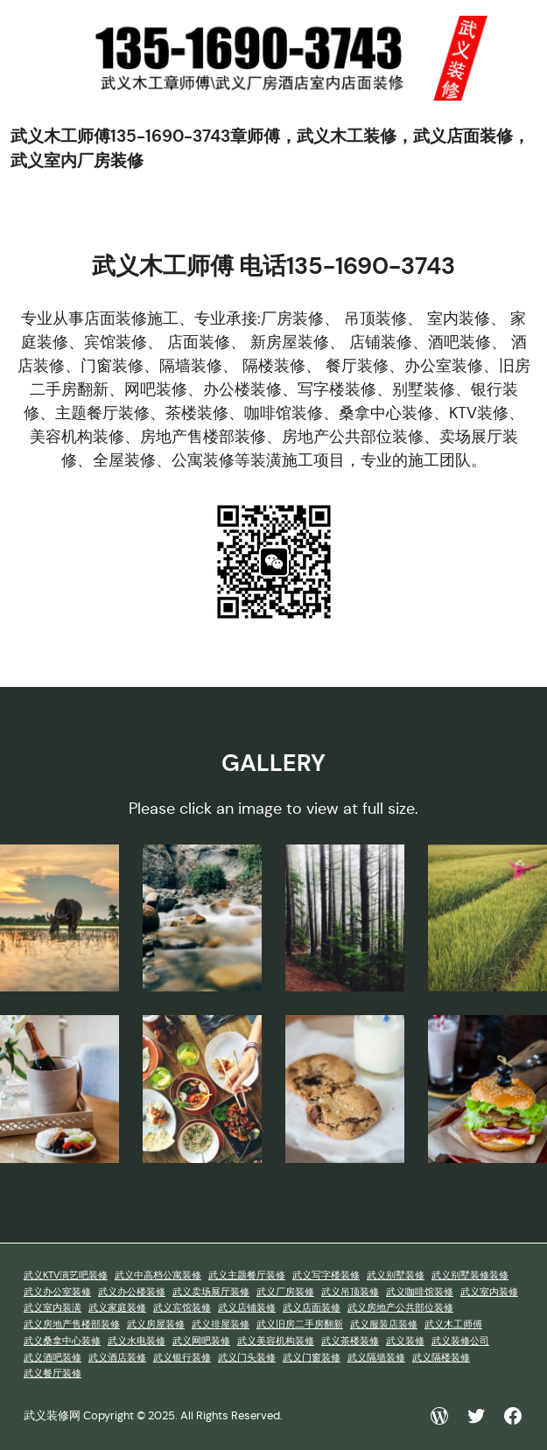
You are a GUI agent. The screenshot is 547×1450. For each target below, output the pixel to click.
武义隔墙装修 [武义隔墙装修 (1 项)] (376, 1357)
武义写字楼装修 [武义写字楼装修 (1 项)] (326, 1275)
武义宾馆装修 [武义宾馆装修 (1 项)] (182, 1307)
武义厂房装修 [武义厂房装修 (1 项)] (285, 1292)
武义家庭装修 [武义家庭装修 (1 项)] (117, 1307)
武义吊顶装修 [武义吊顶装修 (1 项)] (350, 1292)
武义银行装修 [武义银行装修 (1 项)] (182, 1357)
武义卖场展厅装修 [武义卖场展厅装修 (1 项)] (210, 1292)
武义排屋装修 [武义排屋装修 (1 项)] (220, 1324)
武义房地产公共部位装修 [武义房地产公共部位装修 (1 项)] (400, 1307)
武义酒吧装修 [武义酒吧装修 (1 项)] (52, 1357)
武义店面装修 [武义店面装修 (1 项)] (311, 1307)
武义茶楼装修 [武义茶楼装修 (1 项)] (350, 1341)
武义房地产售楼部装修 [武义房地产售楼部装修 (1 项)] (72, 1324)
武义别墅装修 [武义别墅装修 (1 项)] (395, 1275)
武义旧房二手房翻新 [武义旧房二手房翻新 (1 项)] (299, 1324)
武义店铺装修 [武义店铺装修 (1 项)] (247, 1307)
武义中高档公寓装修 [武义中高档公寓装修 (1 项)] (158, 1275)
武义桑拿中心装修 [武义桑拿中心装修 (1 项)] (62, 1341)
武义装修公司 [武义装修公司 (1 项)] (460, 1341)
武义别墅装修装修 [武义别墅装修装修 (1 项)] (469, 1275)
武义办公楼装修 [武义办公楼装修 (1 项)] (131, 1292)
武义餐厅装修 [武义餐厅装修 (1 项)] (52, 1373)
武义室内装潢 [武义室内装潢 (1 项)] (52, 1307)
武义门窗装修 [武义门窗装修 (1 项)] (311, 1357)
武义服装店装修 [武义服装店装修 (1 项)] (383, 1324)
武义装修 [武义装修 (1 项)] (405, 1341)
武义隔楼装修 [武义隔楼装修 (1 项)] (441, 1357)
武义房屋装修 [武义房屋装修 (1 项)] (156, 1324)
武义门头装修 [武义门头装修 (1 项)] (247, 1357)
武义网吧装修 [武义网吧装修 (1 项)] (201, 1341)
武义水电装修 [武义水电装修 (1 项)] (136, 1341)
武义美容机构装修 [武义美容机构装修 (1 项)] (275, 1341)
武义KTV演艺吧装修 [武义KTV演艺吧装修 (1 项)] (66, 1275)
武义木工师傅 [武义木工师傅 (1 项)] (453, 1324)
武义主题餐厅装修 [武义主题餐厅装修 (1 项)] (246, 1275)
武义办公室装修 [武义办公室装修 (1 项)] (57, 1292)
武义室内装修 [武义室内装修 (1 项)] (489, 1292)
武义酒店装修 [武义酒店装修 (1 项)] (117, 1357)
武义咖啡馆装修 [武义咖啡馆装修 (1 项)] (419, 1292)
